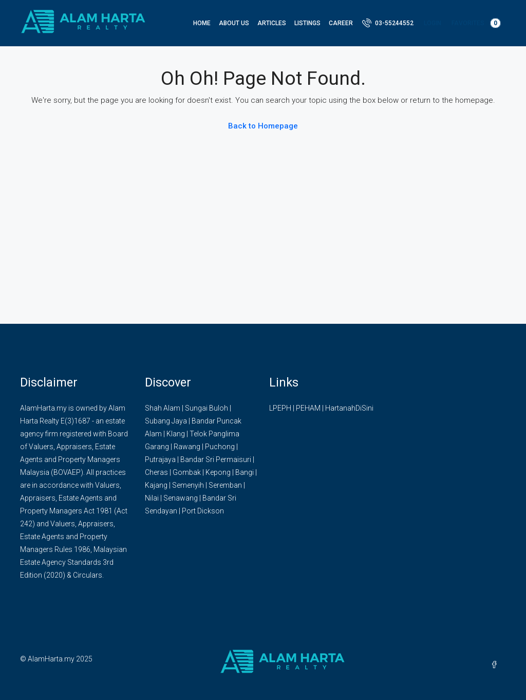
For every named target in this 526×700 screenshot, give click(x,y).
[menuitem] (388, 23)
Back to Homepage (263, 126)
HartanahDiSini (349, 408)
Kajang (156, 485)
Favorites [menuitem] (476, 23)
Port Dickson (203, 511)
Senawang (180, 498)
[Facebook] (496, 665)
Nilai (152, 498)
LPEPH (280, 408)
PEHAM (308, 408)
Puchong (220, 447)
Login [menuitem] (432, 23)
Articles (271, 23)
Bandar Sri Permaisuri (215, 459)
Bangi (244, 472)
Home (202, 23)
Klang (175, 434)
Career (341, 23)
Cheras (156, 472)
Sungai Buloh (206, 408)
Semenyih (188, 485)
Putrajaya (160, 459)
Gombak (187, 472)
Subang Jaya (166, 421)
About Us (234, 23)
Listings (307, 23)
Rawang (187, 447)
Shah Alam (162, 408)
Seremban (225, 485)
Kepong (218, 472)
